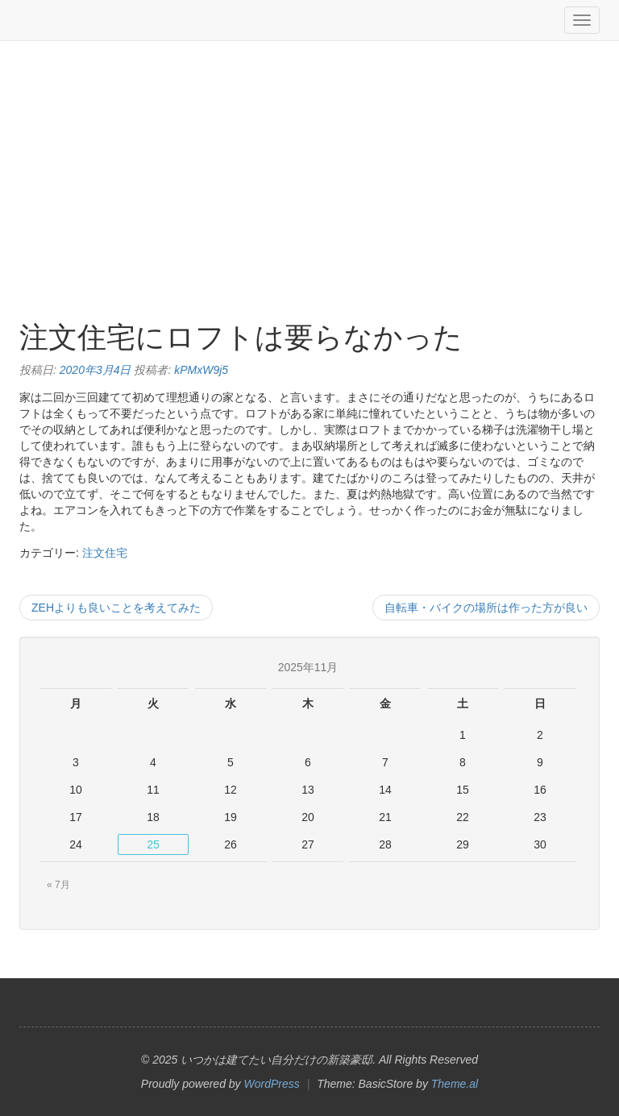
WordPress (272, 1083)
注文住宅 (104, 552)
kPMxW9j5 (201, 369)
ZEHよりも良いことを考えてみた (116, 607)
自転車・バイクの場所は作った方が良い (486, 607)
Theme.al (454, 1083)
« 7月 (58, 884)
